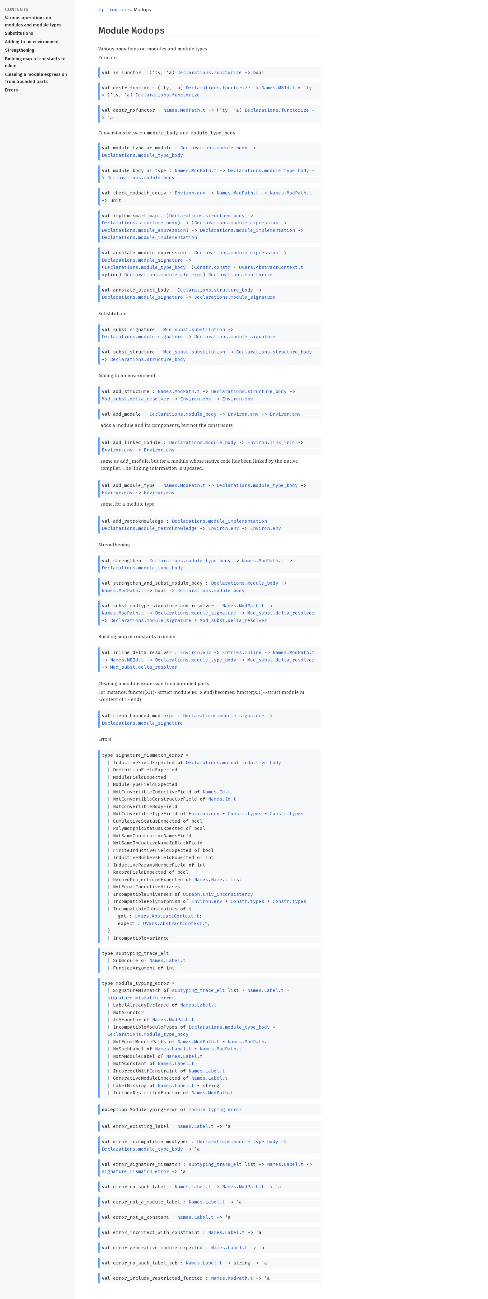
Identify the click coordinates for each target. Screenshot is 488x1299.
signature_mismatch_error (141, 998)
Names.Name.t (211, 879)
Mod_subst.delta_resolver (135, 399)
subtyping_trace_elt (198, 990)
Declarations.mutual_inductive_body (233, 762)
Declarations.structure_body (207, 215)
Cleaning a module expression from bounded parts (36, 78)
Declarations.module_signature (142, 260)
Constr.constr (212, 267)
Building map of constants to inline (35, 62)
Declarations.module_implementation (247, 230)
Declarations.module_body (213, 148)
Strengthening (19, 50)
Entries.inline (241, 652)
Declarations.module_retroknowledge (149, 528)
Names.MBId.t (278, 88)
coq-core (119, 9)
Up (101, 9)
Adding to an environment (32, 41)
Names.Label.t (167, 960)
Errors (11, 90)
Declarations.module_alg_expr (163, 275)
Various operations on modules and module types (33, 21)
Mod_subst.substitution (194, 329)
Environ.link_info (271, 442)
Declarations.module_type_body (142, 155)
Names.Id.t (217, 792)
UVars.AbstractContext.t (271, 267)
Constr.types (244, 813)
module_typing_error (215, 1109)
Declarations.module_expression (236, 223)
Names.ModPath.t (184, 110)
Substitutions (19, 33)
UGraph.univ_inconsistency (218, 894)
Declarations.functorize (209, 72)
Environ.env (190, 193)
